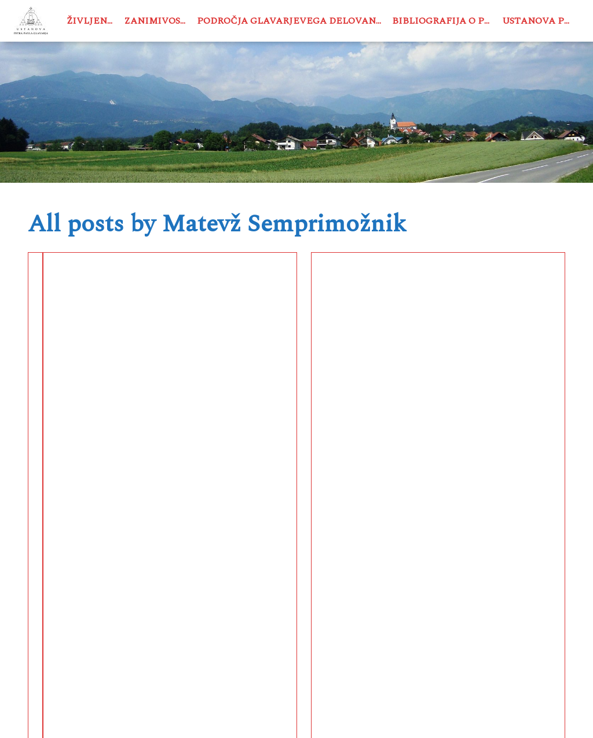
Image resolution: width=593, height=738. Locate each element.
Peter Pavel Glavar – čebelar (106, 301)
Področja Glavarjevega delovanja (291, 21)
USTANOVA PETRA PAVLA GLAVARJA (196, 717)
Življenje (92, 21)
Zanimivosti (158, 21)
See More (113, 475)
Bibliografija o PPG (444, 21)
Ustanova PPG (539, 21)
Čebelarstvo (62, 347)
